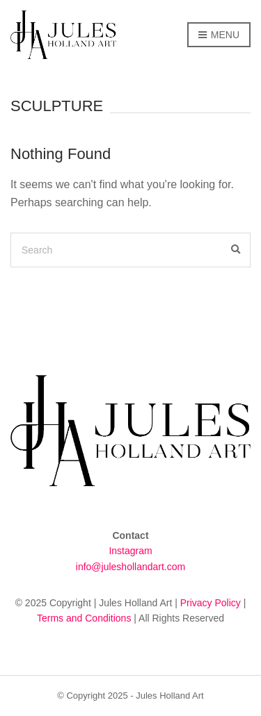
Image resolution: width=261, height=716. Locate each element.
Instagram (130, 550)
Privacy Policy (210, 602)
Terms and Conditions (84, 618)
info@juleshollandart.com (130, 566)
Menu (218, 35)
